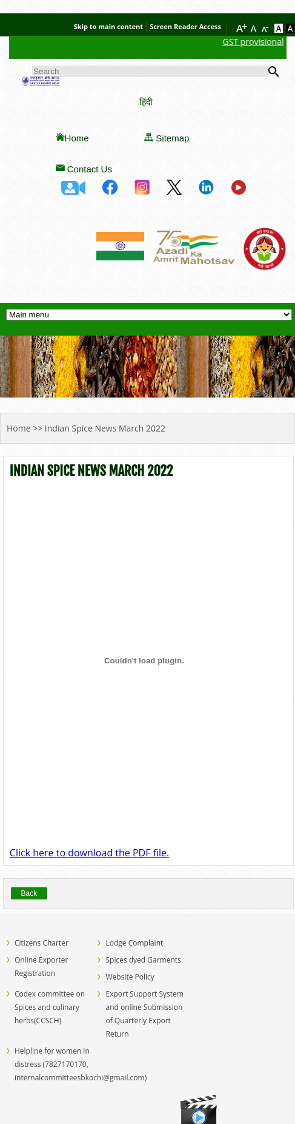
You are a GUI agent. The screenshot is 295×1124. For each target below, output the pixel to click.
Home (77, 138)
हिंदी (146, 101)
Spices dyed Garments (143, 960)
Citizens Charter (41, 943)
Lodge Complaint (134, 943)
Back (29, 893)
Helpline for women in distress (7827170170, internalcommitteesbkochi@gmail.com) (81, 1064)
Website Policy (129, 977)
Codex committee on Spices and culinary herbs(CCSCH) (50, 1007)
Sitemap (172, 138)
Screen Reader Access (185, 26)
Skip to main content (108, 26)
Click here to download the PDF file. (89, 852)
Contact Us (89, 169)
